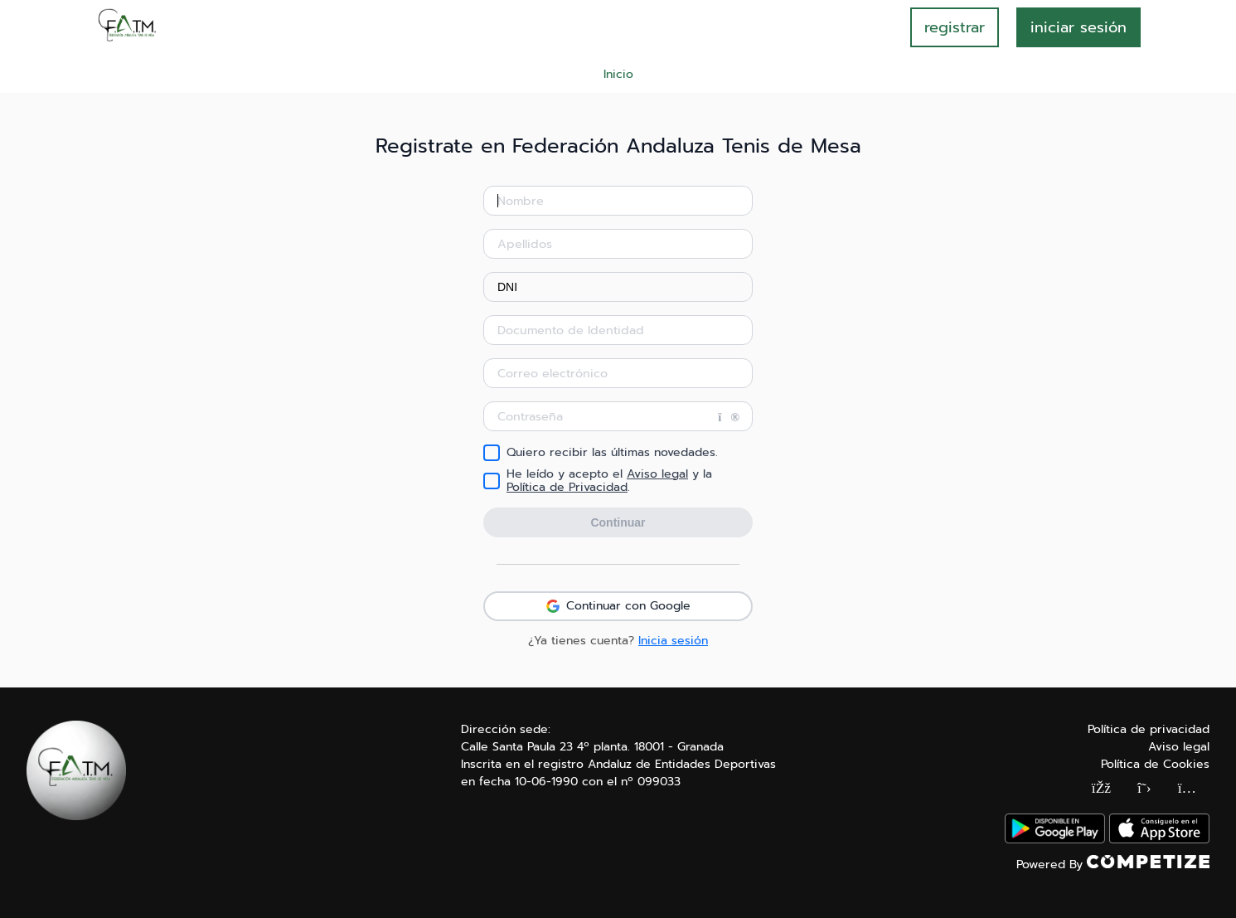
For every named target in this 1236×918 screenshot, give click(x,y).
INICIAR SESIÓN (1078, 27)
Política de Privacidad (567, 487)
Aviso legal (657, 474)
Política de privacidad (1148, 729)
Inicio (618, 74)
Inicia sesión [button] (673, 640)
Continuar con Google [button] (618, 605)
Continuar (617, 522)
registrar (954, 27)
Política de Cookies (1155, 764)
